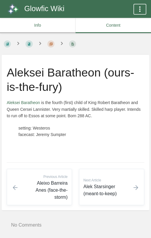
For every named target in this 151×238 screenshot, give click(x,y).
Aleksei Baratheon (23, 102)
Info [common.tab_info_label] (37, 25)
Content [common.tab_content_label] (113, 25)
